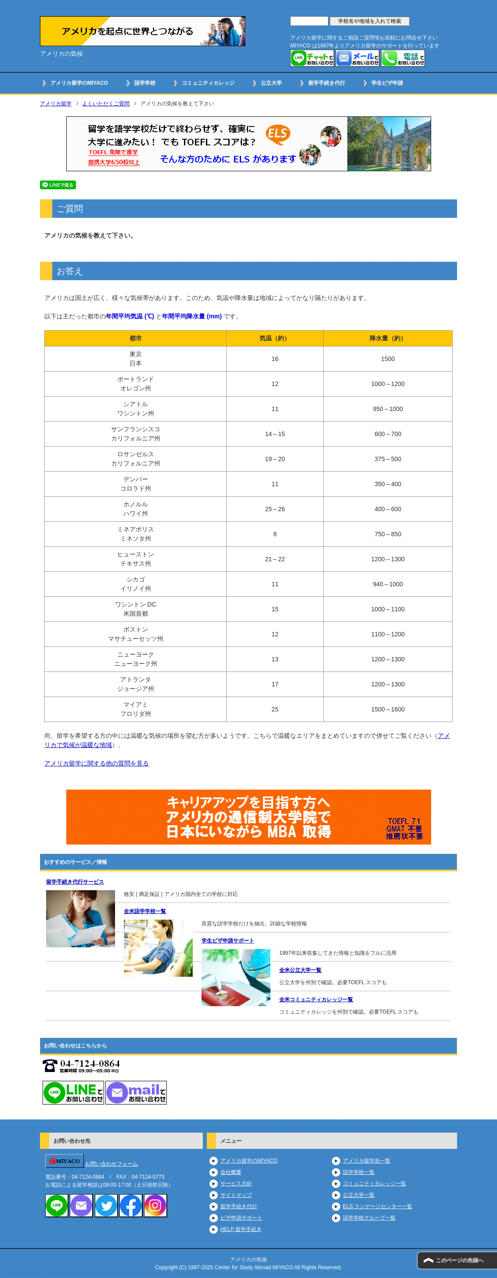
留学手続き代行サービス (75, 882)
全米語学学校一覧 (145, 911)
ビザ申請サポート (241, 1218)
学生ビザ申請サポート (228, 941)
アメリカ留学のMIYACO (79, 83)
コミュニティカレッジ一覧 (374, 1184)
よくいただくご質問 (106, 104)
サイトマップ (236, 1195)
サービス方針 (236, 1184)
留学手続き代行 (326, 83)
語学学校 (144, 83)
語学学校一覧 (359, 1172)
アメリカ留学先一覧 (366, 1161)
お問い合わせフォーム (111, 1164)
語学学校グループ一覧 (369, 1218)
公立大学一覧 (359, 1195)
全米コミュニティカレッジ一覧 (316, 999)
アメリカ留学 (56, 104)
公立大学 (271, 83)
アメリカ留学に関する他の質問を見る (96, 763)
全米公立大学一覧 (300, 970)
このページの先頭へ (459, 1260)
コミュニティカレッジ (208, 83)
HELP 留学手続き (241, 1229)
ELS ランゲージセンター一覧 (377, 1206)
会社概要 (230, 1172)
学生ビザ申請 (387, 83)
